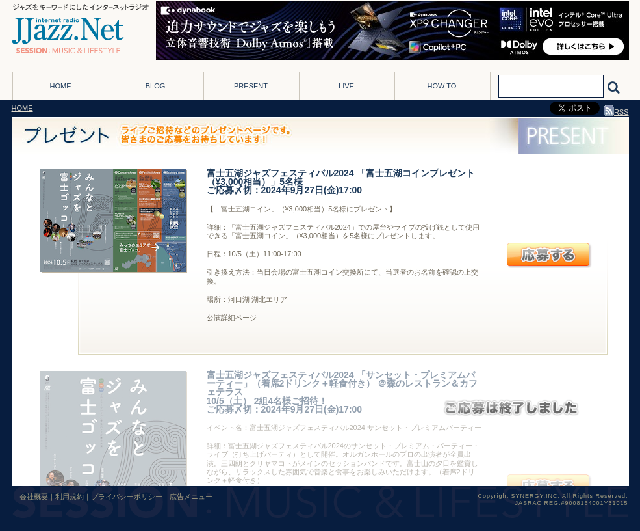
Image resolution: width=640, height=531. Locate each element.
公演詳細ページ (232, 317)
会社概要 (33, 496)
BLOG (156, 86)
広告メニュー (191, 496)
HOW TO (442, 86)
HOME (60, 86)
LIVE (346, 86)
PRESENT (251, 86)
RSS (616, 112)
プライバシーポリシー (126, 496)
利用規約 (69, 496)
